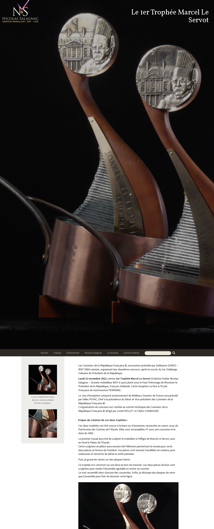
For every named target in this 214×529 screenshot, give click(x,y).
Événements (72, 352)
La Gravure (112, 352)
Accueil (44, 352)
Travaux (57, 352)
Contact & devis (131, 352)
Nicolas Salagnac (93, 352)
